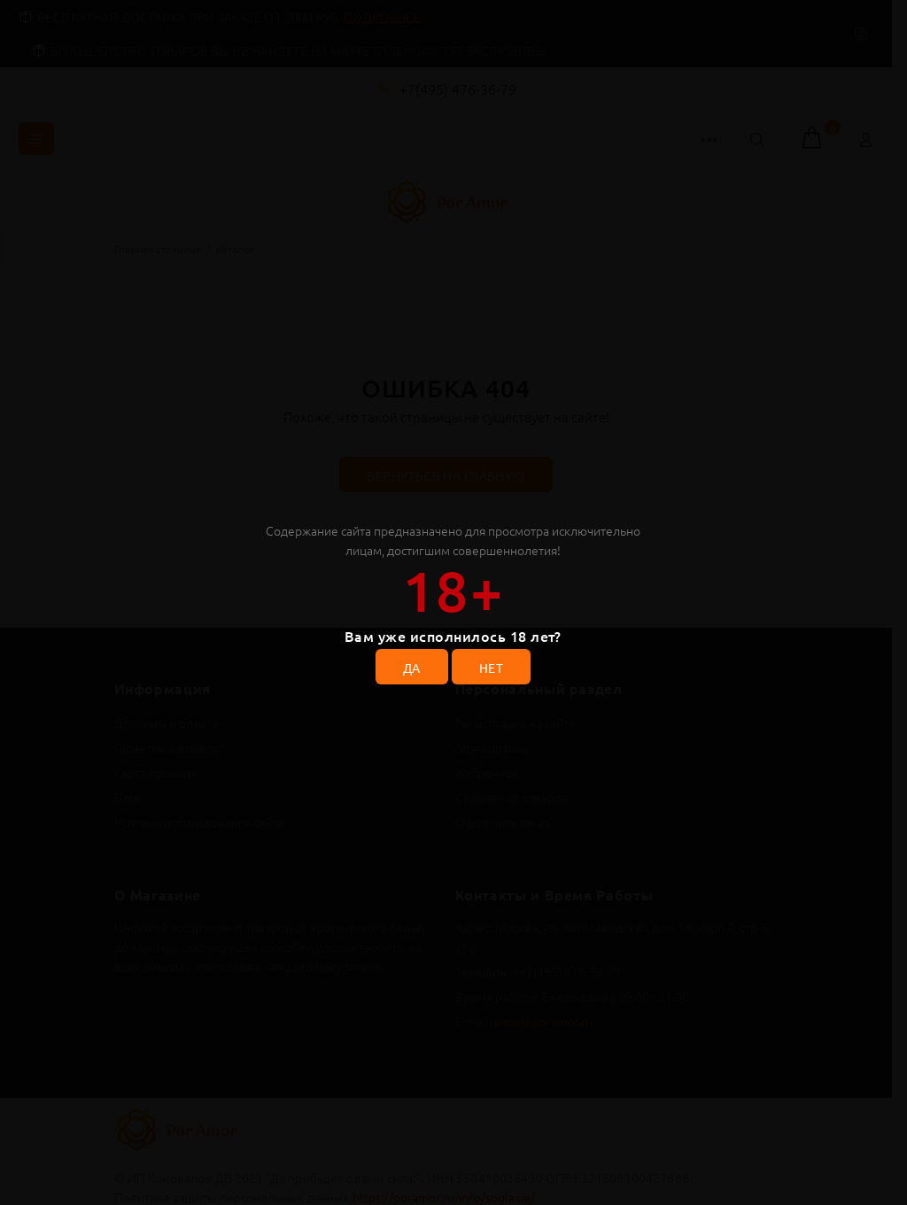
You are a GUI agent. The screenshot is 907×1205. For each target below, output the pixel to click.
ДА (412, 668)
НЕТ (491, 668)
